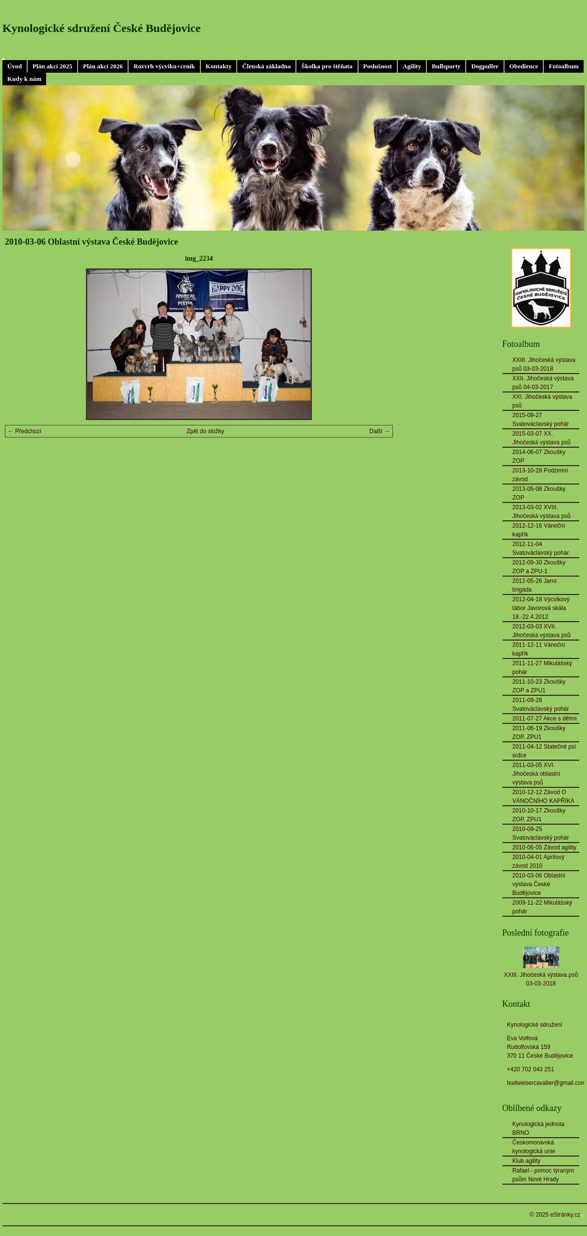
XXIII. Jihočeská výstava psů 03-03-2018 (543, 364)
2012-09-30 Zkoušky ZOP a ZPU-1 (538, 567)
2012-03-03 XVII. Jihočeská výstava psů (541, 631)
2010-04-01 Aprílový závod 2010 (538, 861)
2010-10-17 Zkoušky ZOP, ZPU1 (538, 815)
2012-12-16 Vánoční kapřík (538, 530)
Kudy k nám (24, 78)
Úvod (14, 66)
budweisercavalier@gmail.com (546, 1083)
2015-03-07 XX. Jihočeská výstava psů (541, 438)
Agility (412, 66)
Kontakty (219, 66)
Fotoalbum (564, 66)
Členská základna (266, 66)
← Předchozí (24, 431)
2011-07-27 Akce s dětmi (544, 718)
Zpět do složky (205, 431)
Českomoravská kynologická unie (533, 1147)
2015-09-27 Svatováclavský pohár (540, 419)
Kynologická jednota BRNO (538, 1128)
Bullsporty (446, 66)
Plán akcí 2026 (103, 66)
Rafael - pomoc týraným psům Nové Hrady (543, 1175)
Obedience (523, 66)
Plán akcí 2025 (52, 66)
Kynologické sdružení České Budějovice (101, 28)
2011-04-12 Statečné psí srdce (544, 751)
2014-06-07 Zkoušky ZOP (538, 456)
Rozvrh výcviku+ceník (164, 66)
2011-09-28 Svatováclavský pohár (540, 704)
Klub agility (526, 1161)
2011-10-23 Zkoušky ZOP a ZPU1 (538, 686)
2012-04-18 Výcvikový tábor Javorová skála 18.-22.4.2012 (541, 608)
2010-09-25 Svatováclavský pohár (540, 833)
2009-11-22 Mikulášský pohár (542, 907)
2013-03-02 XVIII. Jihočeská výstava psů (541, 511)
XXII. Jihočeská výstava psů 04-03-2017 (543, 383)
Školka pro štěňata (326, 66)
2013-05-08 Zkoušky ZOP (538, 493)
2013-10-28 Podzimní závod (540, 475)
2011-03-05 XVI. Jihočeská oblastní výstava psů (536, 774)
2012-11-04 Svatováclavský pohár (540, 548)
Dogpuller (484, 66)
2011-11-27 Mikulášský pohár (542, 667)
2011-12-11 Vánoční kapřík (538, 649)
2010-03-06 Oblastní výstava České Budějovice (538, 884)
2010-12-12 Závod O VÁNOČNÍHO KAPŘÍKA (543, 796)
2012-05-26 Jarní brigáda (534, 585)
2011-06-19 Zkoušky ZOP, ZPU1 (538, 732)
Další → (379, 431)
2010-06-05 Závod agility (544, 847)
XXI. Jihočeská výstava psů (542, 401)
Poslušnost (377, 66)
